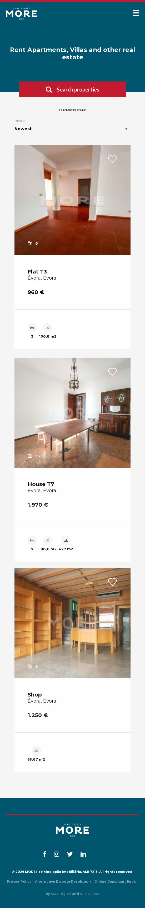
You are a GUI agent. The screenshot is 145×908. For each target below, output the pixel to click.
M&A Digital (61, 894)
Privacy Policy (19, 881)
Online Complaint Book (115, 881)
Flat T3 (37, 271)
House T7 (41, 489)
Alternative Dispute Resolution (63, 881)
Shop (35, 699)
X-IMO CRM (89, 894)
